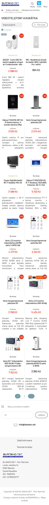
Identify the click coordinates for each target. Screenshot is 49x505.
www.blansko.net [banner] (10, 4)
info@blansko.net (27, 424)
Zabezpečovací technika (31, 10)
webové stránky (18, 497)
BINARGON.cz (33, 497)
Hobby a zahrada (12, 10)
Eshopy (6, 497)
